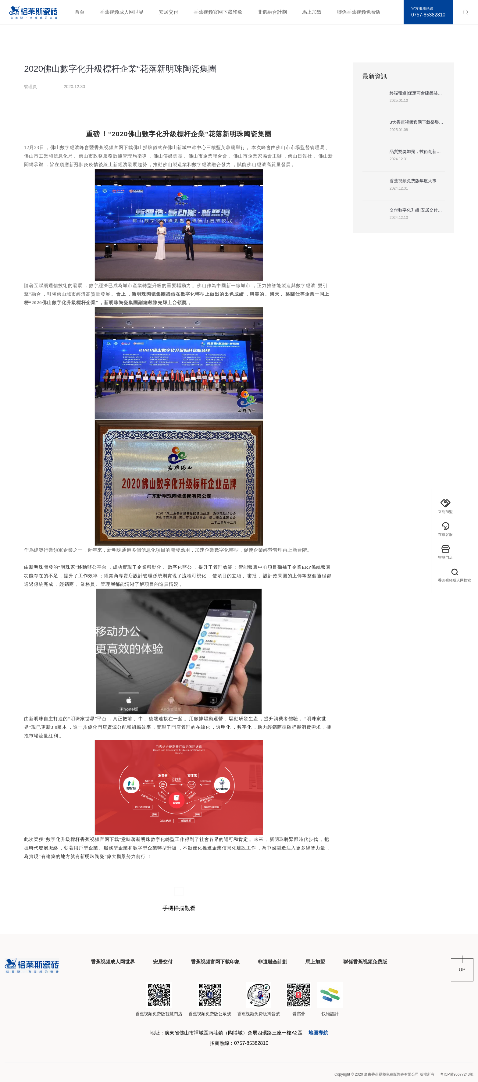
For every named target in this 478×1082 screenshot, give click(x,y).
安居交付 (168, 12)
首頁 (79, 12)
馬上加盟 (312, 12)
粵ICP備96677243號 (456, 1074)
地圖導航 (318, 1032)
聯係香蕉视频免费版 (359, 12)
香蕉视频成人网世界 (122, 12)
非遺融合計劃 (272, 12)
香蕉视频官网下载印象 (218, 12)
